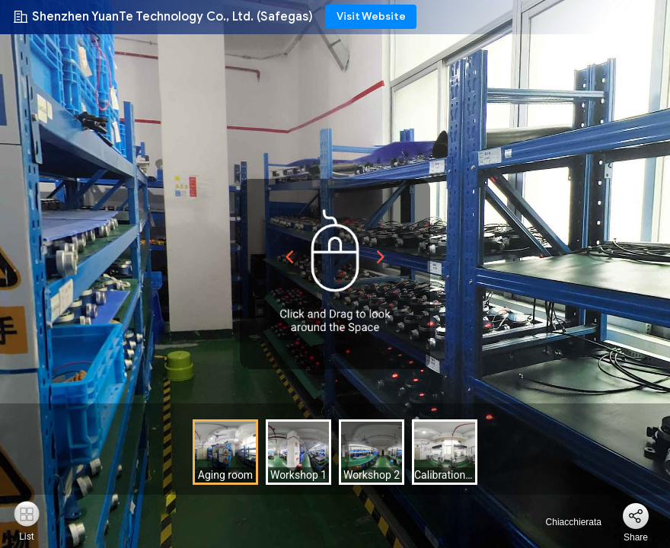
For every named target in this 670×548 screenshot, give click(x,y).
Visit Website (371, 16)
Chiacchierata (564, 522)
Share (636, 537)
